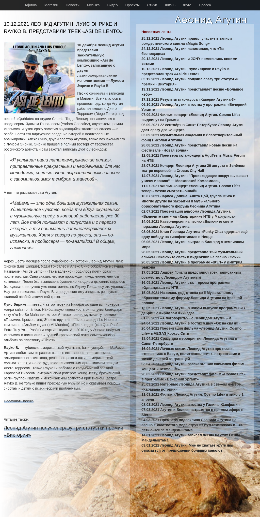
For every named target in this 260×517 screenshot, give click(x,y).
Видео (112, 5)
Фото (187, 5)
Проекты (132, 5)
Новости (72, 5)
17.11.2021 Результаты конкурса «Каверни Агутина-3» (188, 99)
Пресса (205, 5)
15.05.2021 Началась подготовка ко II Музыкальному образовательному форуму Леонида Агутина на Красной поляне (191, 298)
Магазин (51, 5)
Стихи (152, 5)
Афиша (31, 5)
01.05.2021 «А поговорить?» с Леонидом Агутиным (186, 318)
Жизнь (170, 5)
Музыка (93, 5)
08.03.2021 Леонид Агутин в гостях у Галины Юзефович (190, 405)
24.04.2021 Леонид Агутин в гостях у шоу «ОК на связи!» (190, 323)
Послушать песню (19, 401)
